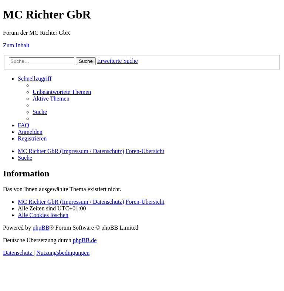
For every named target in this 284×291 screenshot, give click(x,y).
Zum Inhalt (16, 45)
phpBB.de (85, 240)
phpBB (41, 227)
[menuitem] (62, 92)
